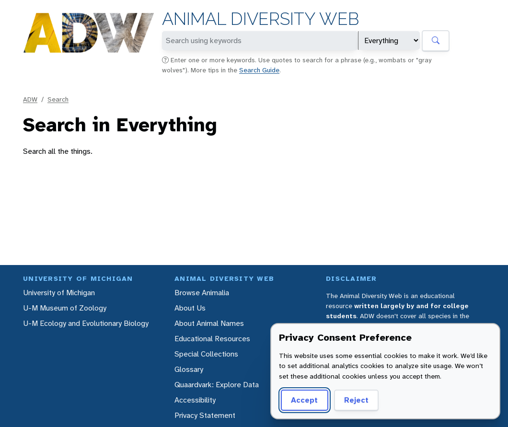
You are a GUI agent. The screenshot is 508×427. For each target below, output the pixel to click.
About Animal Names (209, 323)
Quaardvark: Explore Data (216, 385)
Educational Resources (212, 339)
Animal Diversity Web (260, 19)
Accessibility (195, 400)
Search (58, 99)
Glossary (188, 369)
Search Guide (259, 70)
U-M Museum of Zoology (64, 308)
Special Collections (206, 354)
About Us (190, 308)
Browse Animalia (201, 293)
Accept (304, 400)
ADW (30, 99)
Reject (356, 400)
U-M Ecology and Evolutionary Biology (86, 323)
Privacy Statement (204, 415)
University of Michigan (59, 293)
